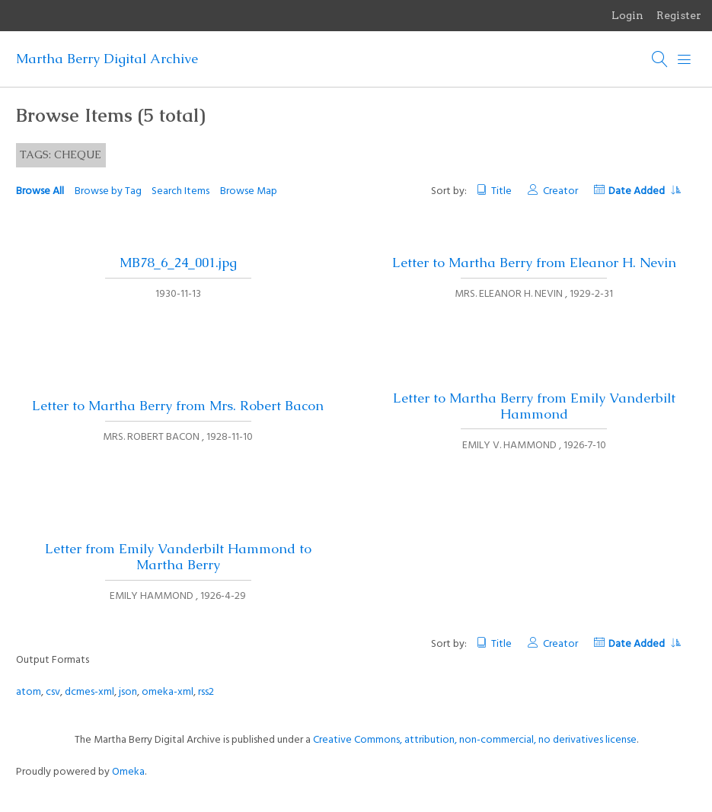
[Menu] (684, 59)
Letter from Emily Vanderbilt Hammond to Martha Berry (178, 556)
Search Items (180, 191)
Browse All (40, 191)
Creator (560, 191)
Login (627, 15)
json (128, 692)
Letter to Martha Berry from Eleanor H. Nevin (534, 262)
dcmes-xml (89, 692)
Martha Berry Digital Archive (107, 58)
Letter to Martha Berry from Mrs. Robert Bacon (178, 405)
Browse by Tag (108, 191)
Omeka (128, 772)
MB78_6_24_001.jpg (178, 262)
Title (501, 191)
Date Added (644, 191)
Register (678, 15)
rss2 (206, 692)
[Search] (660, 59)
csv (53, 692)
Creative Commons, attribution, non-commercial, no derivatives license (475, 740)
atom (28, 692)
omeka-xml (167, 692)
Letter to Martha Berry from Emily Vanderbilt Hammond (534, 406)
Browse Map (248, 191)
